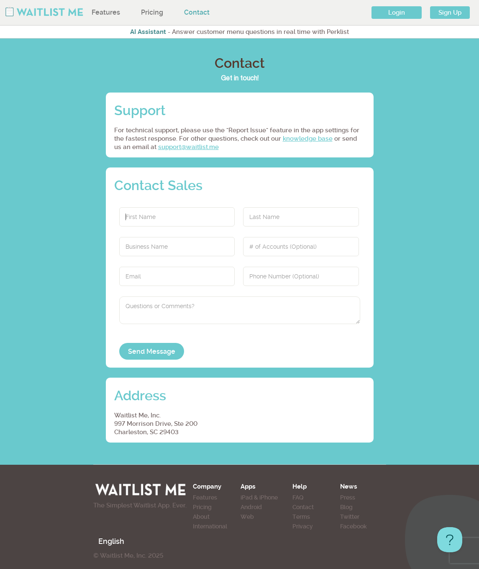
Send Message (151, 351)
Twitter (349, 516)
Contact (197, 12)
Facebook (353, 526)
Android (251, 507)
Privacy (302, 526)
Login (396, 12)
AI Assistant (148, 32)
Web (247, 516)
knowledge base (308, 138)
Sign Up (449, 12)
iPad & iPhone (259, 497)
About (201, 516)
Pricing (152, 12)
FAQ (297, 497)
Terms (301, 516)
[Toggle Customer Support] (449, 539)
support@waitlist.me (188, 147)
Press (347, 497)
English (111, 541)
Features (106, 12)
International (210, 526)
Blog (346, 507)
